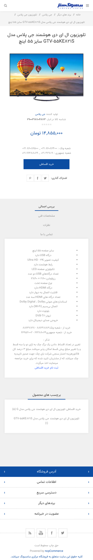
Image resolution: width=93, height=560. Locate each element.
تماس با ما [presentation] (46, 234)
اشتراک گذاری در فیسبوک (37, 178)
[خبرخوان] (30, 533)
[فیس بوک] (52, 533)
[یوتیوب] (41, 533)
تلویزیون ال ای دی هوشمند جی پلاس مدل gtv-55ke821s (46, 418)
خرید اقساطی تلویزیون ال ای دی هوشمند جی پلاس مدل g (48, 409)
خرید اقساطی (46, 164)
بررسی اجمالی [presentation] (47, 206)
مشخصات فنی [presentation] (46, 216)
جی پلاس (40, 114)
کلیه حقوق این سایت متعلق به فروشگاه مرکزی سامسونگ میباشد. (46, 557)
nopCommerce (54, 551)
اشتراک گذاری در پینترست (30, 178)
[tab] (46, 206)
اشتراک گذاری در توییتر (45, 178)
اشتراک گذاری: (59, 178)
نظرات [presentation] (46, 225)
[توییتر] (63, 533)
